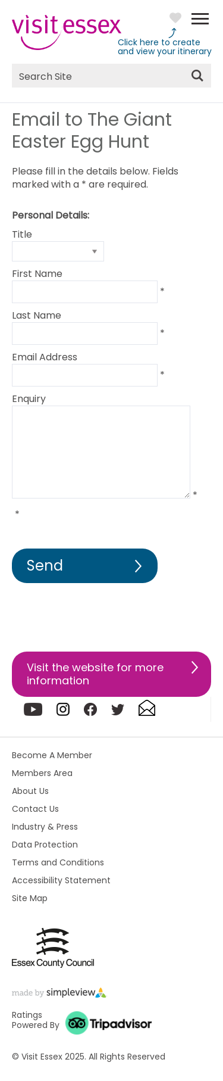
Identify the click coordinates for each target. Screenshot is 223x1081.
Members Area (42, 773)
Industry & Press (45, 827)
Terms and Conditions (58, 862)
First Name (37, 274)
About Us (30, 791)
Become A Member (52, 755)
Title (22, 234)
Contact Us (35, 809)
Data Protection (45, 845)
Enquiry (29, 399)
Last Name (36, 315)
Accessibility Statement (61, 880)
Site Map (30, 898)
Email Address (44, 357)
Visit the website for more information (95, 674)
